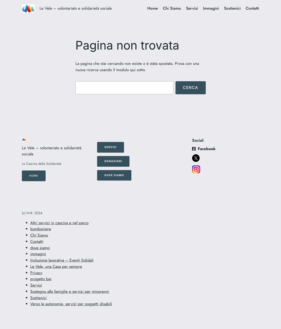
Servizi (36, 285)
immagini (38, 254)
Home (33, 175)
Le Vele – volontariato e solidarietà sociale (76, 8)
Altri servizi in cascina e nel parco (59, 223)
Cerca (190, 87)
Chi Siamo (39, 235)
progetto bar (41, 279)
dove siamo (40, 248)
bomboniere (40, 229)
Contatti (36, 241)
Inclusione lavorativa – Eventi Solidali (62, 260)
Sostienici (38, 298)
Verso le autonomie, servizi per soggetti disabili (71, 304)
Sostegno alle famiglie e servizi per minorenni (69, 291)
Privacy (36, 273)
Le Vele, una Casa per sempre (56, 266)
